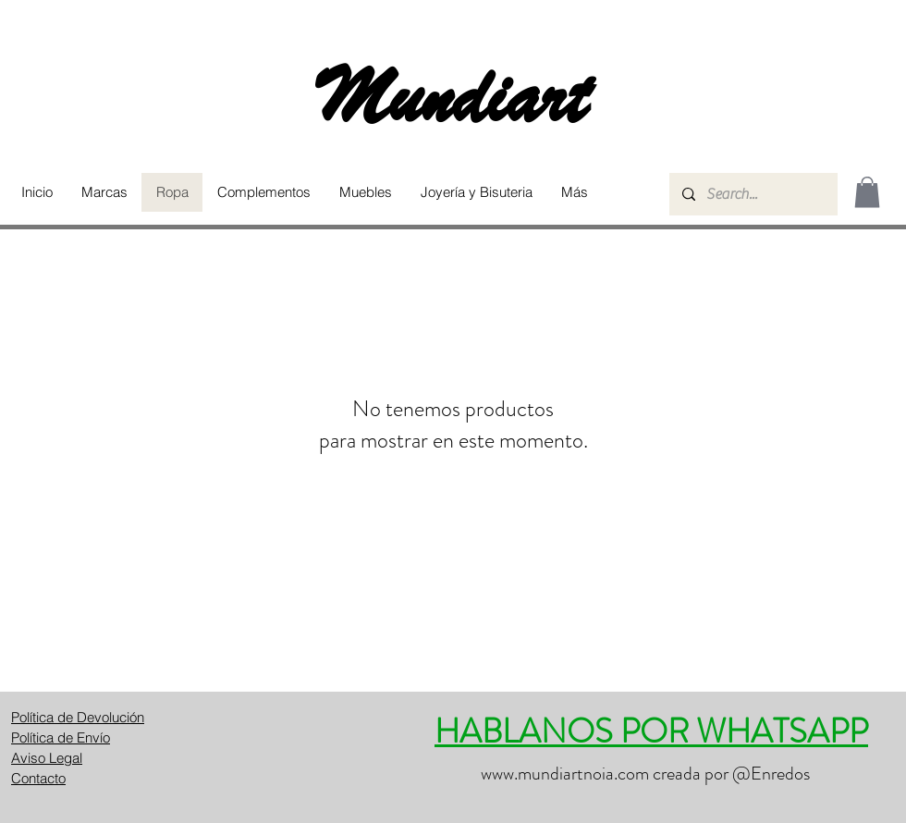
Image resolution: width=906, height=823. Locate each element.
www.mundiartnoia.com (565, 773)
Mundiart (453, 98)
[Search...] (752, 194)
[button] (104, 192)
